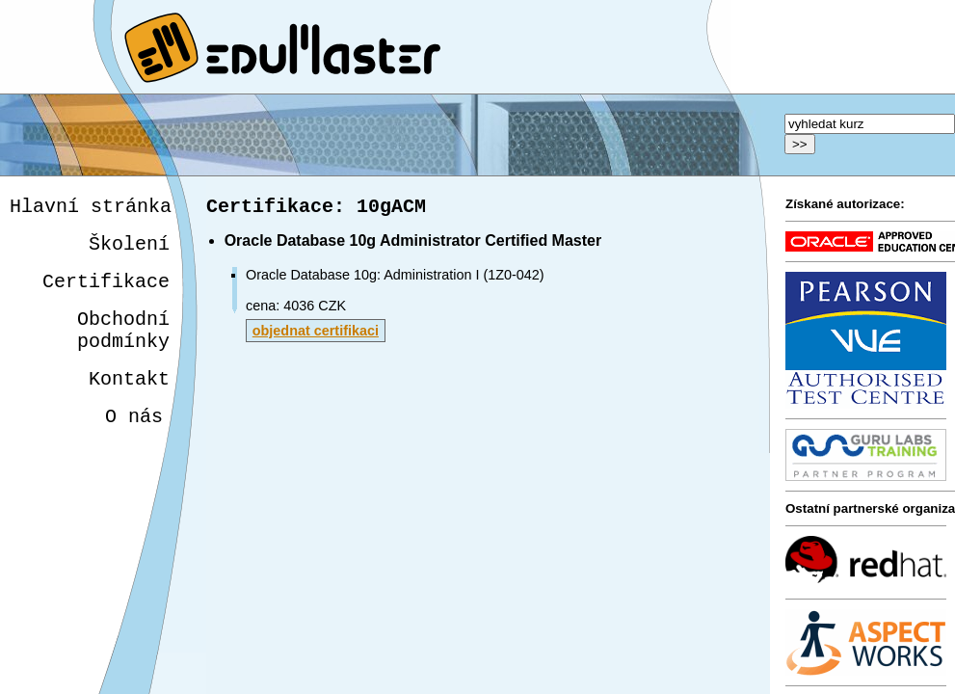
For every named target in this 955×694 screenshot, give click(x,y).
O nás (130, 442)
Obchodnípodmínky (123, 346)
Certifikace (106, 292)
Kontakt (126, 400)
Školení (129, 250)
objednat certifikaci (315, 334)
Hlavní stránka (91, 209)
